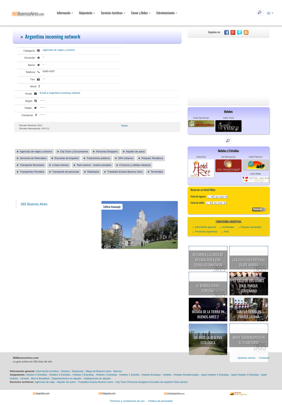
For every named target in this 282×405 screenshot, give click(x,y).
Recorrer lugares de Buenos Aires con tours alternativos (208, 259)
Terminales (157, 171)
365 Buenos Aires (34, 204)
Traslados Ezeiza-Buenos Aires (125, 171)
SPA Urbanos (125, 158)
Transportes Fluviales (32, 171)
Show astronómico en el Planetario (249, 340)
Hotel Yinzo (228, 118)
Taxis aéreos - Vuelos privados (94, 165)
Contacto (264, 357)
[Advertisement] (228, 66)
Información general (205, 227)
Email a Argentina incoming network (60, 92)
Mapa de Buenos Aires (98, 371)
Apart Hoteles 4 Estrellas (215, 374)
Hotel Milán (255, 174)
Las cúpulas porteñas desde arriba (249, 262)
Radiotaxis (93, 171)
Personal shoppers (137, 381)
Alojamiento (87, 12)
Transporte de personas (65, 171)
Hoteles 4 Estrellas (59, 374)
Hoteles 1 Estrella (129, 374)
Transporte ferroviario (32, 165)
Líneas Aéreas (60, 165)
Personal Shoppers (107, 151)
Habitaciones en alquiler (97, 378)
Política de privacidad (160, 401)
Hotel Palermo (256, 157)
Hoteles (167, 374)
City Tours (121, 381)
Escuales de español (161, 381)
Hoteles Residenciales (186, 374)
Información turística (47, 371)
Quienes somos (246, 357)
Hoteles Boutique (151, 374)
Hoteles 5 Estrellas (36, 374)
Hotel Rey (201, 157)
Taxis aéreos (181, 381)
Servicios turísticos (113, 12)
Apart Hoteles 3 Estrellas (245, 374)
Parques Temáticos (152, 158)
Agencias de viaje (45, 381)
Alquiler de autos (135, 151)
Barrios (118, 371)
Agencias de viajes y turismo (59, 49)
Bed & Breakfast (40, 378)
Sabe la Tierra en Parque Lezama (248, 314)
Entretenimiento (166, 12)
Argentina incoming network (52, 36)
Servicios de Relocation (33, 158)
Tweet (124, 125)
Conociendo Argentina (228, 222)
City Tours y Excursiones (74, 151)
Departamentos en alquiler (66, 378)
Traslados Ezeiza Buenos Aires (95, 381)
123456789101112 (221, 196)
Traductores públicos (98, 158)
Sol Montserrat (228, 157)
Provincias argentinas (206, 231)
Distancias (77, 371)
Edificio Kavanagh (112, 207)
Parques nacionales (251, 227)
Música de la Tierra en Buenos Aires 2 (208, 314)
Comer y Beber (140, 12)
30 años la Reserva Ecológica (208, 340)
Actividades (228, 227)
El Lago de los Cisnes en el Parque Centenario (249, 285)
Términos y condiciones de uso (127, 401)
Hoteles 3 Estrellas (83, 374)
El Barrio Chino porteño (208, 288)
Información (65, 12)
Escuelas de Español (66, 158)
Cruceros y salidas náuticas (135, 165)
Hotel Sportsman (201, 118)
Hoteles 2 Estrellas (106, 374)
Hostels (25, 378)
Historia (65, 371)
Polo (226, 231)
